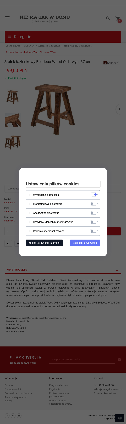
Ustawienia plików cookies (53, 184)
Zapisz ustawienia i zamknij (44, 242)
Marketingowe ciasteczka (47, 203)
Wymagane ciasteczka (46, 194)
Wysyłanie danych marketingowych (53, 222)
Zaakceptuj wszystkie (85, 242)
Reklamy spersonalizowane (48, 231)
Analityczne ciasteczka (46, 213)
